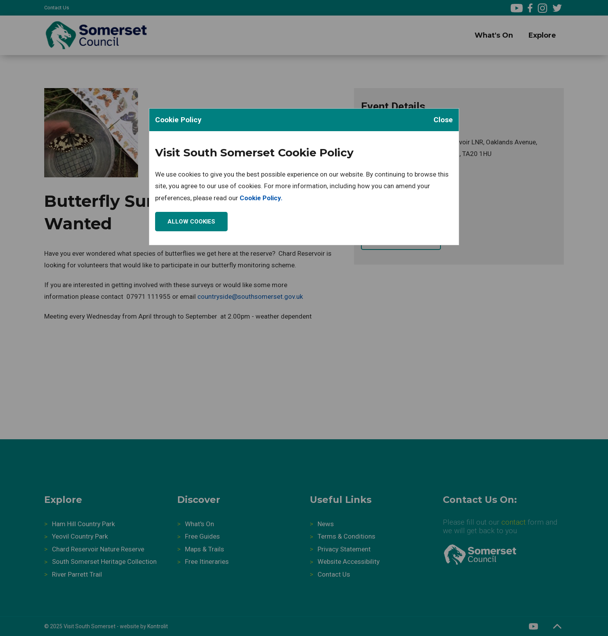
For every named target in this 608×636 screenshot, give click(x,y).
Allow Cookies (191, 221)
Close (443, 119)
